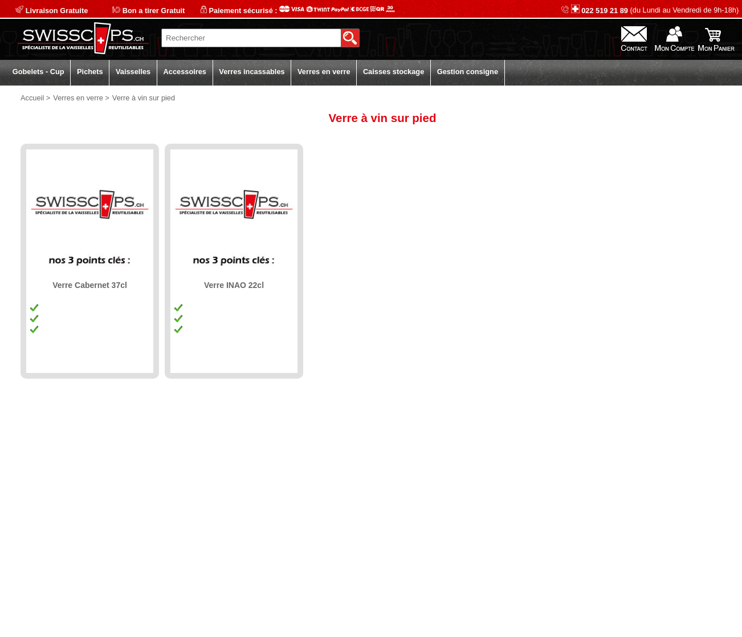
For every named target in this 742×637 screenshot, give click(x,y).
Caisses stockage (393, 71)
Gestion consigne (467, 71)
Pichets (90, 71)
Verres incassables (251, 71)
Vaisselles (133, 71)
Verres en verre (323, 71)
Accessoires (185, 71)
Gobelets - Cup (38, 71)
